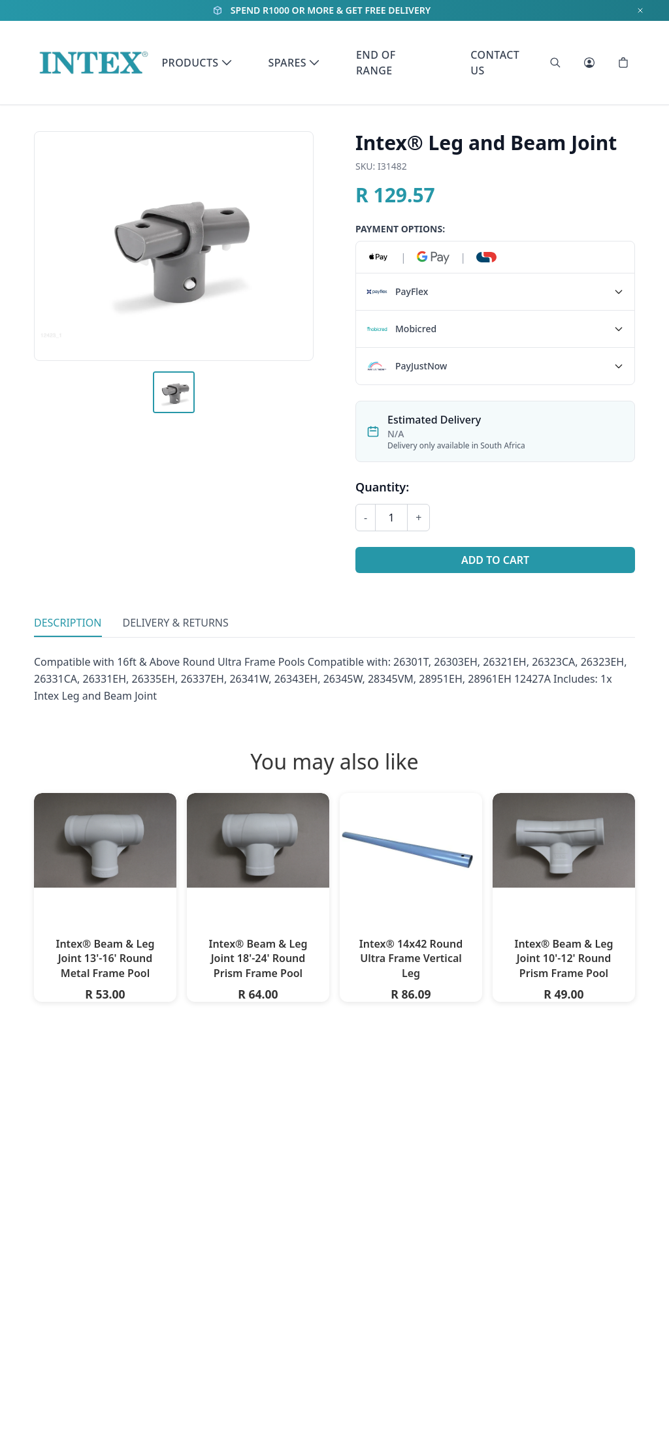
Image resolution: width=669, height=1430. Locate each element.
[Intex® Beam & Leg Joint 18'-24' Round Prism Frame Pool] (258, 840)
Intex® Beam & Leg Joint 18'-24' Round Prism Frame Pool (257, 958)
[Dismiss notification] (640, 10)
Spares (294, 62)
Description (68, 622)
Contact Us (494, 63)
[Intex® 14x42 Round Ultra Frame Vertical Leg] (411, 846)
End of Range (376, 63)
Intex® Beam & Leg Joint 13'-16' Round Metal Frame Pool (105, 958)
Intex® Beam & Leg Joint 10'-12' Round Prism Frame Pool (563, 958)
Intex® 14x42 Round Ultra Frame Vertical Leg (411, 958)
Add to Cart (495, 560)
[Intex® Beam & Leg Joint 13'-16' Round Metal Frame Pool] (105, 840)
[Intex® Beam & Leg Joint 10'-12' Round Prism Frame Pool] (564, 840)
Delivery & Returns (176, 622)
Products (196, 62)
